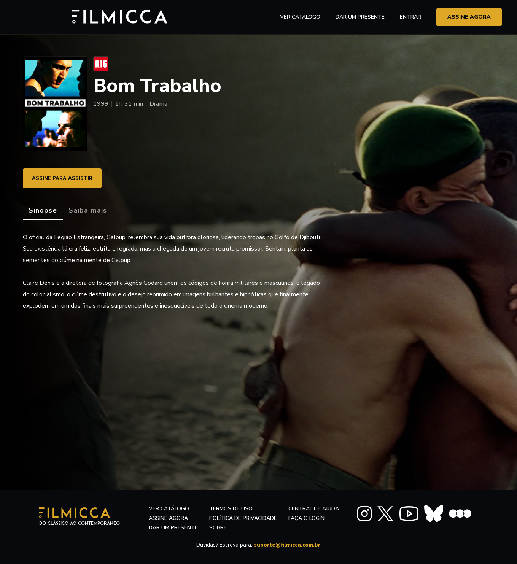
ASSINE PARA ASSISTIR (67, 178)
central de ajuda (313, 508)
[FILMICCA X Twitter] (385, 513)
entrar (410, 17)
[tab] (43, 210)
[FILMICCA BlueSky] (433, 513)
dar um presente (173, 527)
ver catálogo (300, 17)
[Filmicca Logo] (55, 16)
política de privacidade (243, 518)
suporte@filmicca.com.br (287, 544)
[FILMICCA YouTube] (408, 513)
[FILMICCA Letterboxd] (460, 513)
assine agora (469, 17)
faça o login (306, 518)
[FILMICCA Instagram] (364, 513)
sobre (218, 527)
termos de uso (231, 508)
